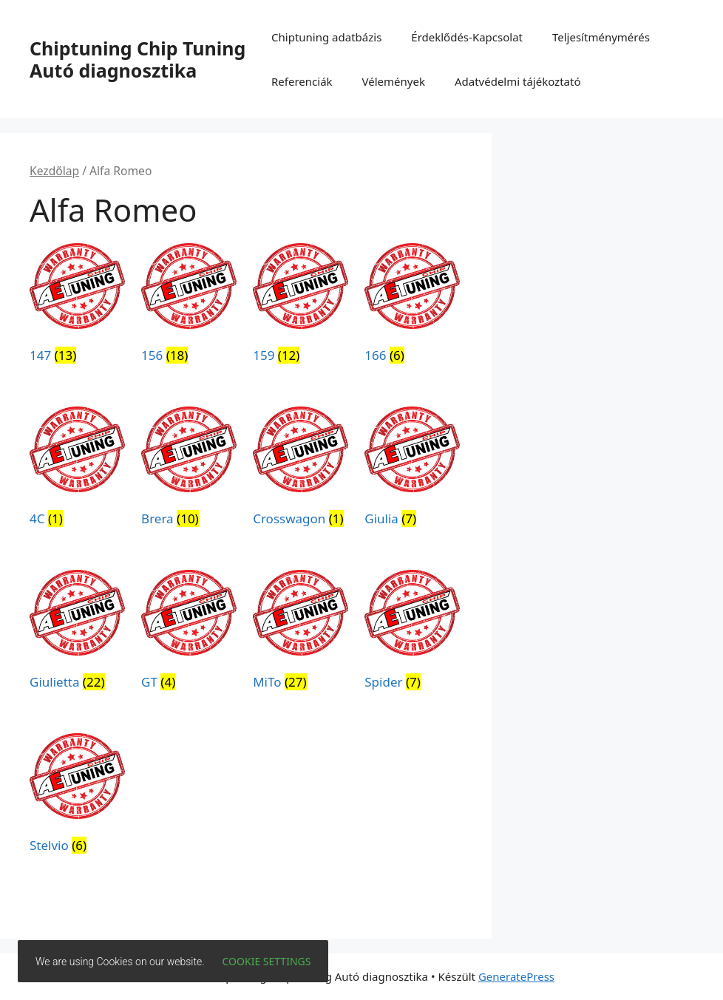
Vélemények (393, 81)
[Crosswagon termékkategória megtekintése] (300, 469)
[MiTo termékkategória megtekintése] (300, 632)
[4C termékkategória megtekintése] (77, 469)
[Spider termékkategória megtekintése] (412, 632)
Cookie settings (267, 961)
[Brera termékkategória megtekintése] (189, 469)
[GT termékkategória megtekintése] (189, 632)
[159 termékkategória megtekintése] (300, 306)
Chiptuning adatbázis (326, 37)
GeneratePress (516, 976)
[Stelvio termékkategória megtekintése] (77, 796)
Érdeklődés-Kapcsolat (467, 37)
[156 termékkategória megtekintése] (189, 306)
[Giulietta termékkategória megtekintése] (77, 632)
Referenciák (302, 81)
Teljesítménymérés (601, 37)
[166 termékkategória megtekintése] (412, 306)
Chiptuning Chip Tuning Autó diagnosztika (137, 59)
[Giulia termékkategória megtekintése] (412, 469)
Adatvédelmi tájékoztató (518, 81)
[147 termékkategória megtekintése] (77, 306)
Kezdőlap (54, 171)
